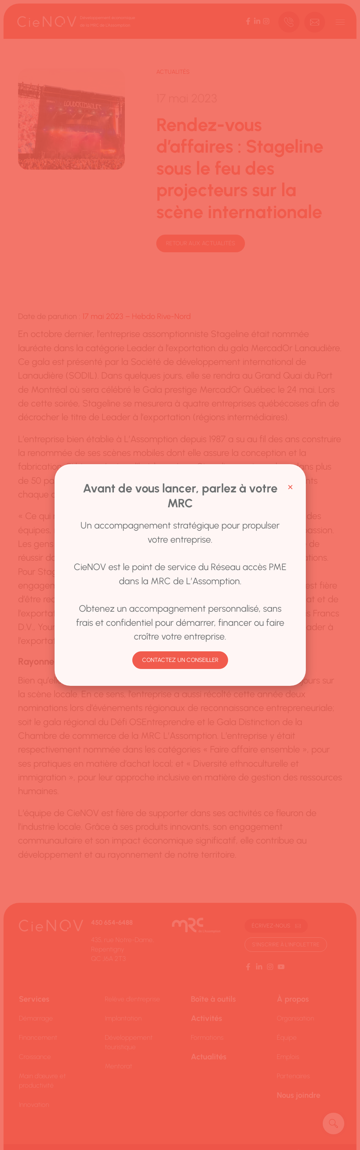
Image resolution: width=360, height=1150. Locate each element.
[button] (290, 487)
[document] (180, 575)
